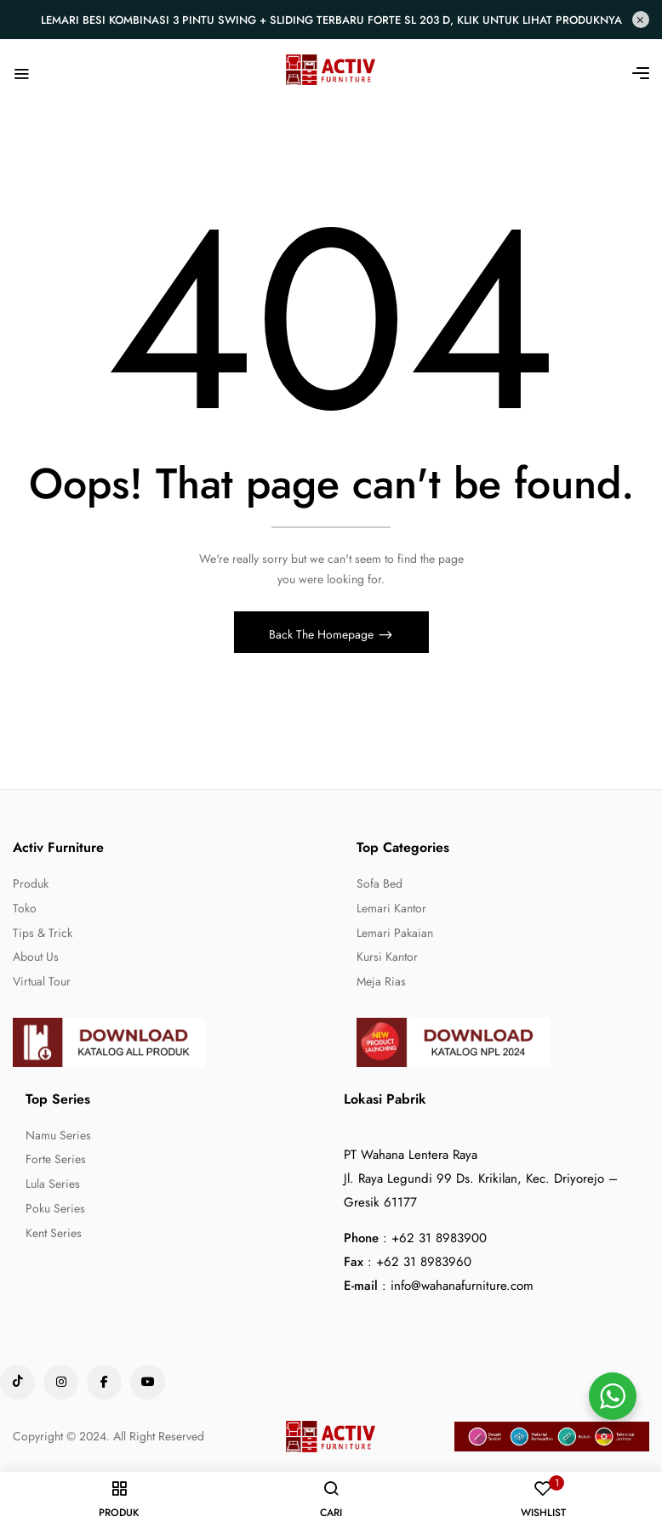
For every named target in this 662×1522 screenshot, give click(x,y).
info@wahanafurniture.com (462, 1289)
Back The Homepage (323, 638)
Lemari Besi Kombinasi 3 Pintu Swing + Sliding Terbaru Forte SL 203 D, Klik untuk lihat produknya (331, 20)
